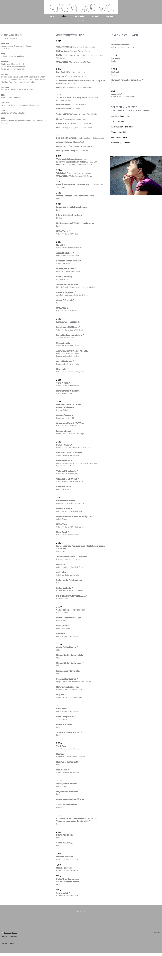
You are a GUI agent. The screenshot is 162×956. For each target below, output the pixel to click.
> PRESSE (81, 911)
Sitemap (14, 933)
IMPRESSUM (5, 936)
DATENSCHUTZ (13, 936)
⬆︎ (81, 925)
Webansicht (157, 933)
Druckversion (6, 933)
